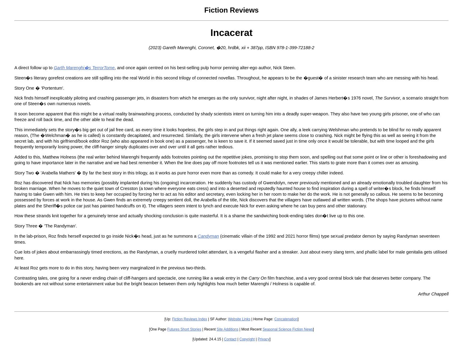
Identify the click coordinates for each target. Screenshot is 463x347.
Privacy (263, 339)
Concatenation (285, 319)
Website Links (239, 319)
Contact (230, 339)
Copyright (247, 339)
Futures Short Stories (184, 329)
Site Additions (227, 329)
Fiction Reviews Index (189, 319)
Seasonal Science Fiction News (288, 329)
